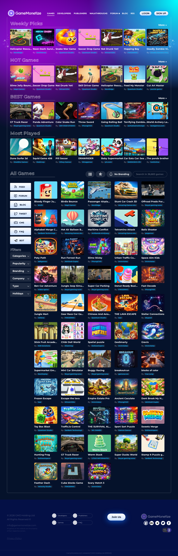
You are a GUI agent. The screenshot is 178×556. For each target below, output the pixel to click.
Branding (21, 271)
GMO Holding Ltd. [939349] (101, 553)
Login (145, 13)
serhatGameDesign (158, 126)
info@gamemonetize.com (21, 525)
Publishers (80, 13)
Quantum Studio (89, 53)
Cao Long (149, 374)
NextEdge (41, 53)
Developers (64, 13)
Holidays (21, 293)
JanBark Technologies (47, 233)
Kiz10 (16, 162)
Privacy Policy (14, 538)
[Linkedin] (157, 523)
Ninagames (110, 162)
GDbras (41, 318)
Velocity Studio (44, 486)
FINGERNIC (155, 53)
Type (21, 286)
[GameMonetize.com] (24, 13)
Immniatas (123, 261)
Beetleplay (43, 374)
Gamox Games (124, 430)
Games (50, 13)
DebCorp (63, 162)
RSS (133, 13)
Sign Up (161, 13)
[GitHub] (169, 523)
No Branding (119, 174)
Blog (125, 13)
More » (162, 25)
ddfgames (42, 261)
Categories (21, 256)
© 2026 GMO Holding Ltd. (21, 515)
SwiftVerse (64, 53)
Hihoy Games (88, 162)
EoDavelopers (98, 346)
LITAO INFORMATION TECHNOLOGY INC (109, 458)
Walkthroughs (98, 13)
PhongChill (110, 126)
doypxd (148, 318)
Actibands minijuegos (101, 233)
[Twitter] (163, 523)
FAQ (77, 523)
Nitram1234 (133, 53)
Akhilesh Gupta (71, 261)
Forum (114, 13)
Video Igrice (43, 289)
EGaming (69, 346)
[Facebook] (146, 523)
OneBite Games (43, 162)
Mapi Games (42, 89)
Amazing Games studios (128, 205)
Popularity (21, 263)
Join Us (116, 517)
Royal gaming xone (22, 89)
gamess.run (123, 374)
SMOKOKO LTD (156, 162)
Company (21, 278)
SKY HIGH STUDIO (21, 53)
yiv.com (131, 162)
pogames (149, 233)
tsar (120, 318)
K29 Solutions (44, 346)
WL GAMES (96, 430)
